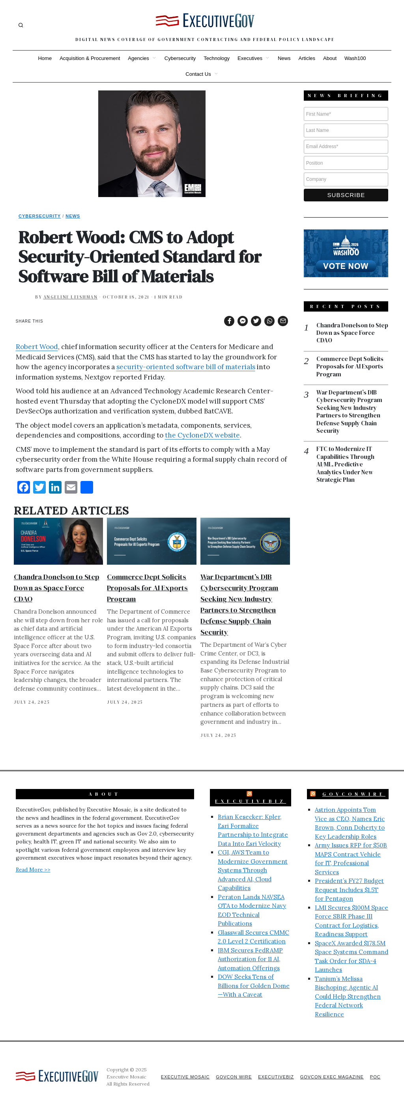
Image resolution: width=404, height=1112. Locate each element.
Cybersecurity (180, 58)
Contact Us (198, 74)
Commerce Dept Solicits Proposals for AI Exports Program (147, 588)
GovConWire (353, 794)
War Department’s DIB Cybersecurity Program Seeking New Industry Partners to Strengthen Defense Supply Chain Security (349, 412)
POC (375, 1076)
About (330, 58)
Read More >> (33, 869)
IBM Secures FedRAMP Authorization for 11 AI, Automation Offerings (250, 959)
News (284, 58)
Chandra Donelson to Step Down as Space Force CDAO (56, 588)
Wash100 (355, 58)
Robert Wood (37, 346)
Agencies (138, 58)
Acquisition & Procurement (90, 58)
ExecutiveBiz (250, 801)
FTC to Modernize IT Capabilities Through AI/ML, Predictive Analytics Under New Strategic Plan (345, 465)
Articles (306, 58)
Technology (217, 58)
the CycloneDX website (202, 435)
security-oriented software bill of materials (185, 367)
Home (45, 58)
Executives (250, 58)
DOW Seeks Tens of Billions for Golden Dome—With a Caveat (254, 985)
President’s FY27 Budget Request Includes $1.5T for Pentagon (349, 889)
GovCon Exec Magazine (331, 1076)
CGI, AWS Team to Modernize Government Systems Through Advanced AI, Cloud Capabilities (253, 870)
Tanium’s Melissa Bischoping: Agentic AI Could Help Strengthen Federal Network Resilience (348, 996)
